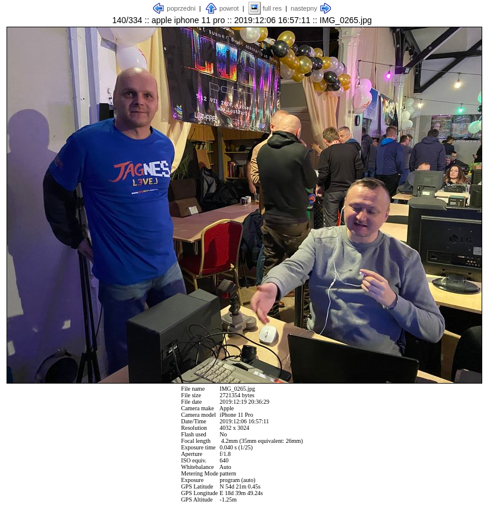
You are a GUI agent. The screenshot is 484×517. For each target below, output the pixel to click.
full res (272, 8)
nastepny (304, 8)
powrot (229, 8)
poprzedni (181, 8)
